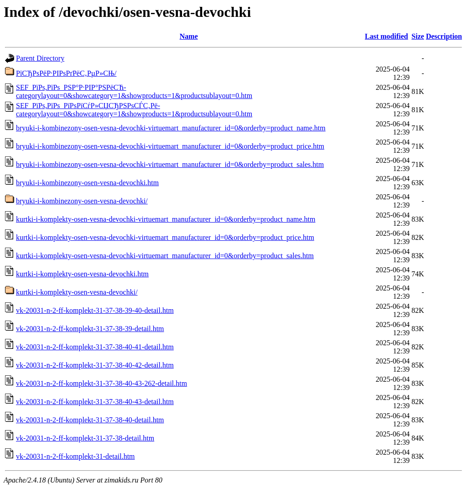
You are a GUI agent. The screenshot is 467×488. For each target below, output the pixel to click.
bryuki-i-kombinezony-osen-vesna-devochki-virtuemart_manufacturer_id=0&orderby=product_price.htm (170, 146)
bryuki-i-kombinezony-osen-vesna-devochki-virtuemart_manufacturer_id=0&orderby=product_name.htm (171, 128)
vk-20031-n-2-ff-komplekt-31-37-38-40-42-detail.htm (95, 365)
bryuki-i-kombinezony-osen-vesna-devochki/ (82, 201)
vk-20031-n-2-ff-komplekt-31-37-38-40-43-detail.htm (95, 401)
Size (417, 36)
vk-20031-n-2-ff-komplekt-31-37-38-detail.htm (85, 438)
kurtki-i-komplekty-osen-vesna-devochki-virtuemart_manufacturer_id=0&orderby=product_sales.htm (165, 256)
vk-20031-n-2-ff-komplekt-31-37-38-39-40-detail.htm (95, 310)
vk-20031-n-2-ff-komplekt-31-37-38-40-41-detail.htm (95, 347)
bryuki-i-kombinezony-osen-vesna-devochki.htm (87, 183)
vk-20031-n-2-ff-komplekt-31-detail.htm (75, 456)
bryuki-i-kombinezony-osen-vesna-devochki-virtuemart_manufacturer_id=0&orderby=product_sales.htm (170, 164)
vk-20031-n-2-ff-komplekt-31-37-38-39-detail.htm (90, 328)
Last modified (386, 36)
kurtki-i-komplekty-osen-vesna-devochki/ (77, 292)
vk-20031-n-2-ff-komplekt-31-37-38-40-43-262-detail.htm (101, 383)
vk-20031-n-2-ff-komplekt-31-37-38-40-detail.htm (90, 420)
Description (444, 36)
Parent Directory (40, 58)
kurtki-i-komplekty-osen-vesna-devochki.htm (82, 274)
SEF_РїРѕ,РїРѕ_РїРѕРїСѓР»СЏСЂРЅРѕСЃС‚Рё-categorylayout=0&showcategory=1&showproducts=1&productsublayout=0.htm (134, 110)
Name (189, 36)
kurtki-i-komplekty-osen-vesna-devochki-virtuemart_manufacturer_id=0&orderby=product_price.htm (165, 237)
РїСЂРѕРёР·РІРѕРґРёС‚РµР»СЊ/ (66, 73)
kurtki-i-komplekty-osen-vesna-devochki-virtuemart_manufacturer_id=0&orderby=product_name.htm (166, 219)
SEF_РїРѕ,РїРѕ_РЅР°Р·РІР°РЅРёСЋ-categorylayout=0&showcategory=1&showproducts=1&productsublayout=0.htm (134, 91)
